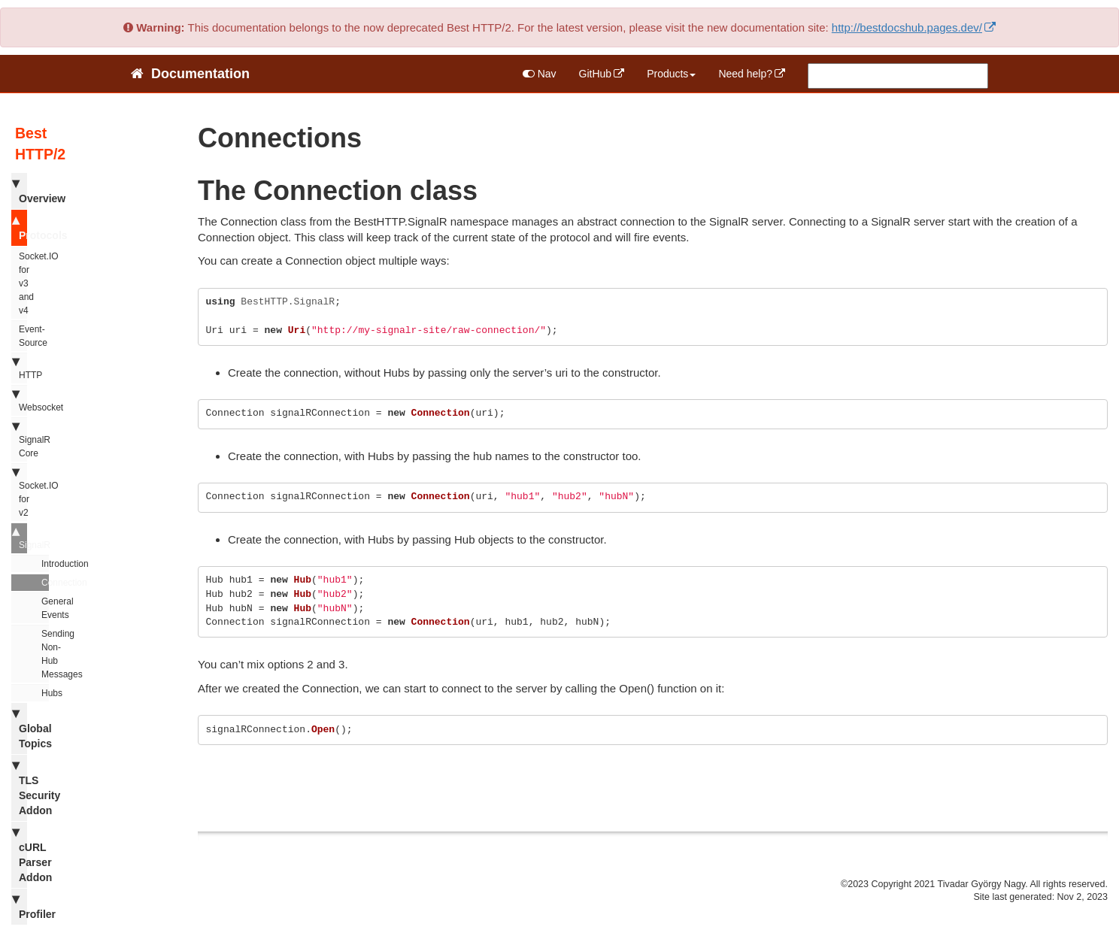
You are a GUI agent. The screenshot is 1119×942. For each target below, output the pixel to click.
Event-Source (23, 336)
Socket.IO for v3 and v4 (23, 283)
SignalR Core (19, 439)
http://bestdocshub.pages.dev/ (907, 27)
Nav (539, 74)
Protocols (19, 227)
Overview (19, 190)
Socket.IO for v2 (19, 491)
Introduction (45, 564)
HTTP (19, 367)
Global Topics (19, 728)
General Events (45, 608)
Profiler (19, 906)
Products (671, 74)
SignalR (19, 537)
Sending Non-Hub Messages (45, 654)
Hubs (45, 693)
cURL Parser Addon (19, 854)
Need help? (745, 74)
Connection (45, 582)
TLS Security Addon (19, 787)
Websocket (19, 400)
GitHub (595, 74)
